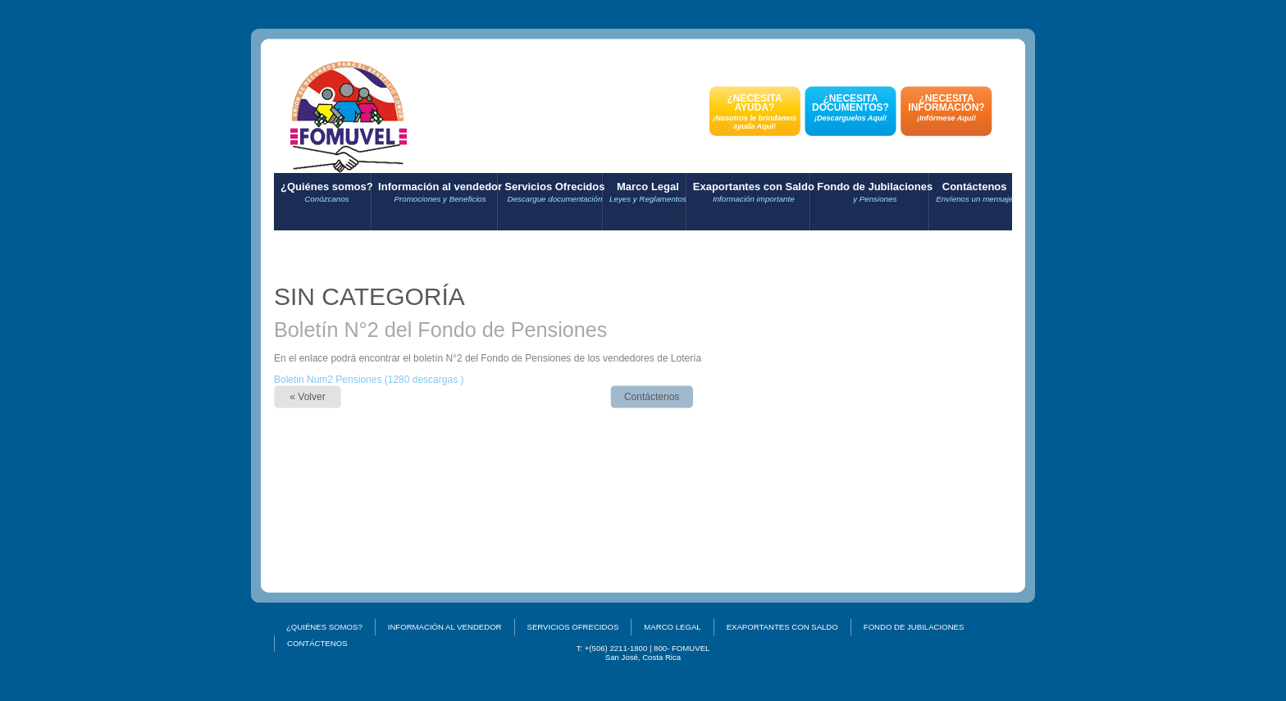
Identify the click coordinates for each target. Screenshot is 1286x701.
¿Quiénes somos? (326, 192)
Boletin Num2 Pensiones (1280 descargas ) (368, 379)
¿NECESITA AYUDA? (754, 112)
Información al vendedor (440, 192)
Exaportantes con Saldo (753, 192)
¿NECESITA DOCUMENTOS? (850, 107)
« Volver (307, 397)
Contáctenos (974, 192)
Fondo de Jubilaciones (875, 192)
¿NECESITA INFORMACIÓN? (946, 107)
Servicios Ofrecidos (554, 192)
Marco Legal (647, 192)
